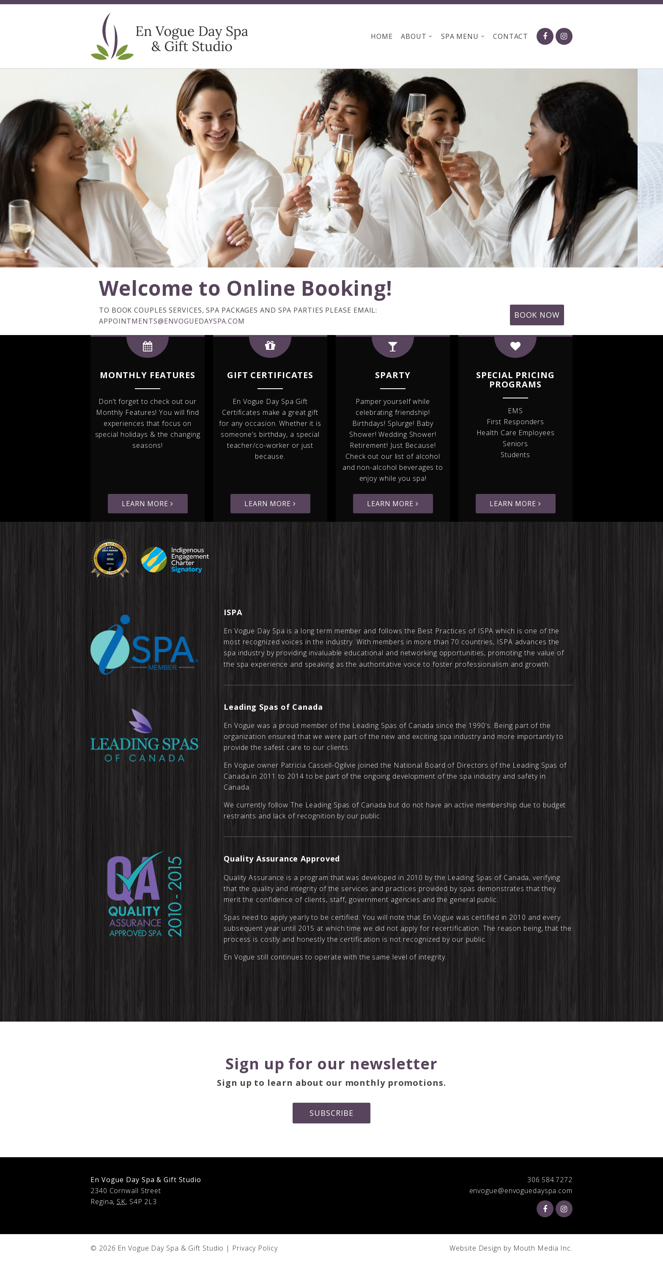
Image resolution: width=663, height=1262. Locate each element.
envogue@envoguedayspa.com (521, 1190)
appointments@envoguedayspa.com (172, 321)
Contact (510, 36)
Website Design (475, 1248)
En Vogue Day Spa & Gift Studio (171, 1248)
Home (381, 36)
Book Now (537, 315)
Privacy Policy (255, 1248)
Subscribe (331, 1113)
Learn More (147, 503)
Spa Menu (459, 36)
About (413, 36)
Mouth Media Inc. (543, 1248)
